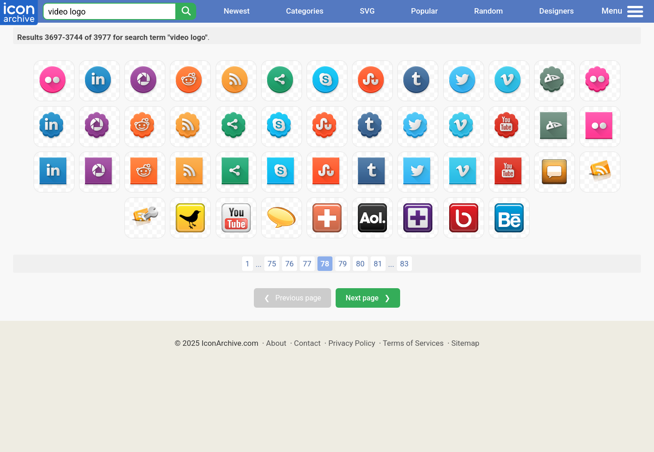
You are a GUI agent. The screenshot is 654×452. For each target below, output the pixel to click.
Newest (236, 10)
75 (272, 263)
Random (488, 10)
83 (404, 263)
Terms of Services (413, 343)
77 (307, 263)
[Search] (185, 11)
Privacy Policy (351, 343)
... (259, 264)
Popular (424, 10)
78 (325, 263)
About (276, 343)
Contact (307, 343)
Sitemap (465, 343)
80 (360, 263)
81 (378, 263)
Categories (305, 10)
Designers (556, 10)
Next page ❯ (368, 298)
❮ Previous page (292, 298)
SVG (367, 10)
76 (289, 263)
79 (342, 263)
